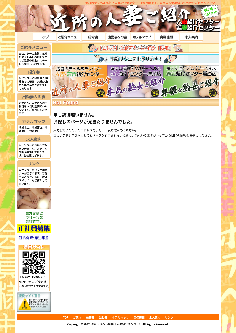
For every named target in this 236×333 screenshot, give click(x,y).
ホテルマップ (34, 121)
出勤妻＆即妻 (34, 96)
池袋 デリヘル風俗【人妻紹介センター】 (116, 324)
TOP (66, 317)
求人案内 (34, 139)
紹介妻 (34, 72)
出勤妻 (103, 317)
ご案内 (77, 317)
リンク (34, 163)
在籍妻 (90, 317)
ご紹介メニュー (34, 47)
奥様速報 (139, 317)
